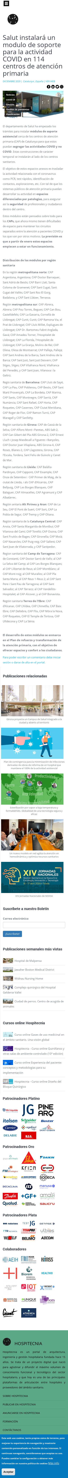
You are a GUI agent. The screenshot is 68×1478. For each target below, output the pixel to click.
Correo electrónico (15, 918)
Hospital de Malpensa (28, 961)
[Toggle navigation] (6, 3)
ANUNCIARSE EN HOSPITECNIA (21, 1413)
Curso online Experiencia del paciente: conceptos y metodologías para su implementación (32, 1067)
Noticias (10, 95)
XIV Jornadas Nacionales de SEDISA (34, 896)
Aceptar (8, 1471)
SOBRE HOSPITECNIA (15, 1396)
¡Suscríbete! (12, 934)
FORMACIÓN (10, 1421)
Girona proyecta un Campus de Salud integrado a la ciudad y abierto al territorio (34, 721)
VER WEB (50, 81)
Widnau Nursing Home (29, 978)
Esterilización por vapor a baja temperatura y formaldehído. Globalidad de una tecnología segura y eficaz (34, 811)
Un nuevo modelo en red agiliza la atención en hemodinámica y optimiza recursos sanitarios (34, 855)
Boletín (43, 908)
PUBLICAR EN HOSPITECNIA (19, 1404)
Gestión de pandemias (17, 109)
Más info (53, 1463)
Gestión (10, 104)
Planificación (13, 114)
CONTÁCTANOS (12, 1430)
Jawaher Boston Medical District (34, 969)
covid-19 (10, 99)
